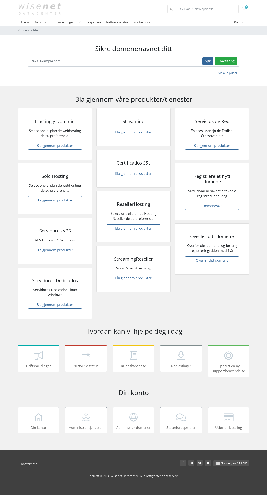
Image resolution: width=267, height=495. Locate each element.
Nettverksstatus (117, 22)
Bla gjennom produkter (55, 145)
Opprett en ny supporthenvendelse (228, 361)
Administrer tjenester (86, 421)
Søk (208, 61)
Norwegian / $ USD (231, 463)
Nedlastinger (181, 359)
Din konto (38, 421)
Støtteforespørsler (181, 421)
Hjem (25, 22)
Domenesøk (212, 206)
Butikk (39, 22)
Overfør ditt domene (212, 260)
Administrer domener (133, 421)
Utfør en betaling (228, 421)
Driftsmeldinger (62, 22)
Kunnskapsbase (90, 22)
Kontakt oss (142, 22)
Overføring (226, 61)
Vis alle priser (227, 73)
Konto (238, 22)
